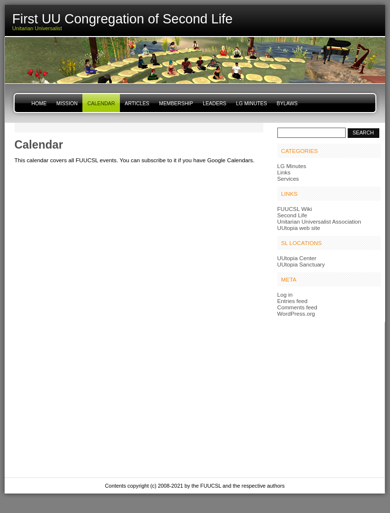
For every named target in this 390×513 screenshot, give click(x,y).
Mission (67, 103)
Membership (176, 103)
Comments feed (297, 307)
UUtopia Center (296, 258)
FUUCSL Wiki (294, 209)
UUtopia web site (298, 228)
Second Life (292, 215)
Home (39, 103)
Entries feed (292, 301)
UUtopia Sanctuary (301, 264)
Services (288, 178)
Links (284, 172)
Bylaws (287, 103)
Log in (285, 294)
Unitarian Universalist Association (319, 221)
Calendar (101, 103)
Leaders (214, 103)
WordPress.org (296, 313)
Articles (137, 103)
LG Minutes (251, 103)
